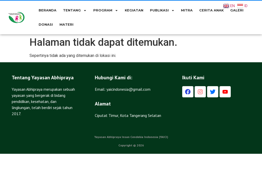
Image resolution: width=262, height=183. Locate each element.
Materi (66, 24)
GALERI (236, 10)
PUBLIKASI (162, 10)
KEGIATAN (134, 10)
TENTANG (75, 10)
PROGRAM (105, 10)
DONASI (46, 24)
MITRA (187, 10)
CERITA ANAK (211, 10)
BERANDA (47, 10)
